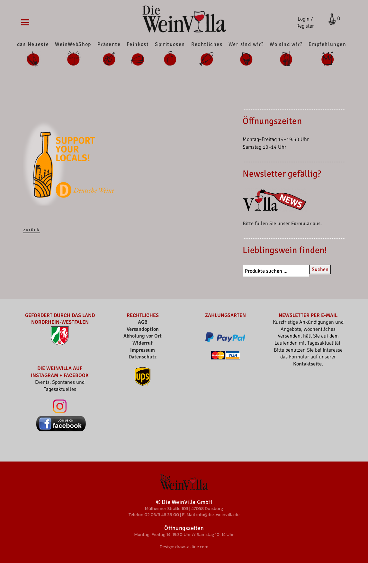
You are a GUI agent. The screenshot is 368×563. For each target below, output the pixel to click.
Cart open (330, 19)
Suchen (320, 269)
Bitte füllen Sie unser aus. (282, 223)
